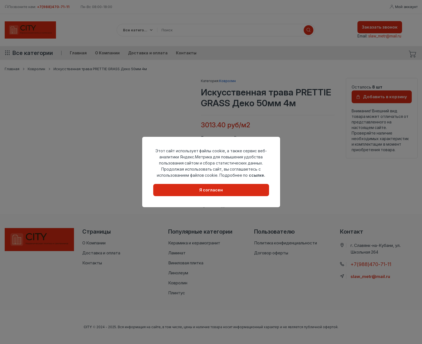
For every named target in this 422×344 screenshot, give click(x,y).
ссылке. (257, 175)
